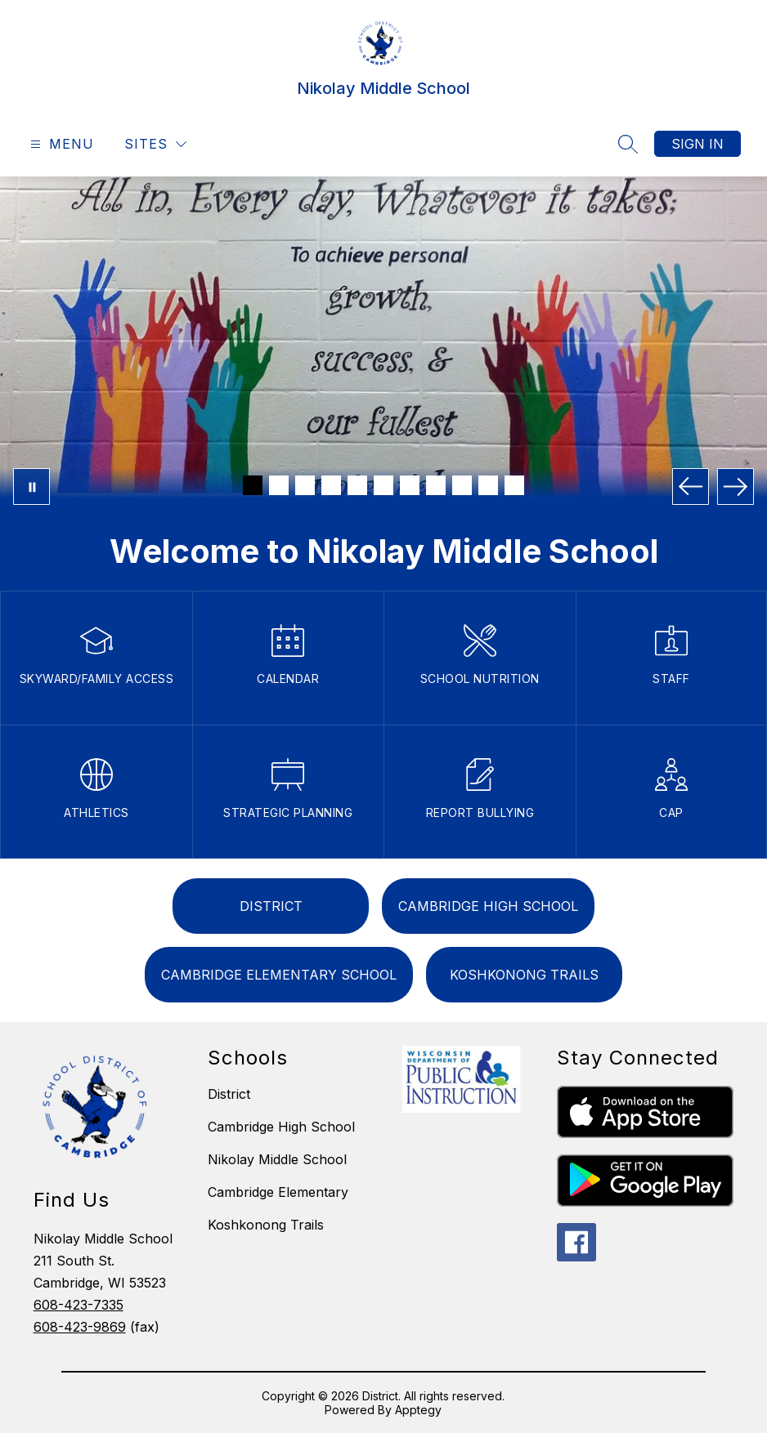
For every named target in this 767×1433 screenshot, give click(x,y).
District (229, 1094)
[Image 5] (357, 485)
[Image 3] (305, 485)
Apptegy (418, 1410)
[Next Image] (735, 486)
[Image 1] (252, 485)
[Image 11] (514, 485)
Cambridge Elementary (278, 1192)
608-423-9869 (80, 1327)
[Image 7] (409, 485)
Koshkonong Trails (266, 1224)
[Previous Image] (690, 486)
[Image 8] (436, 485)
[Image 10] (488, 485)
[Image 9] (462, 485)
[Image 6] (383, 485)
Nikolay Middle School (277, 1159)
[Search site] (628, 144)
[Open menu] (60, 144)
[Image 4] (331, 485)
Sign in (697, 144)
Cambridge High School (281, 1126)
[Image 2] (279, 485)
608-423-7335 (78, 1305)
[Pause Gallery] (31, 486)
